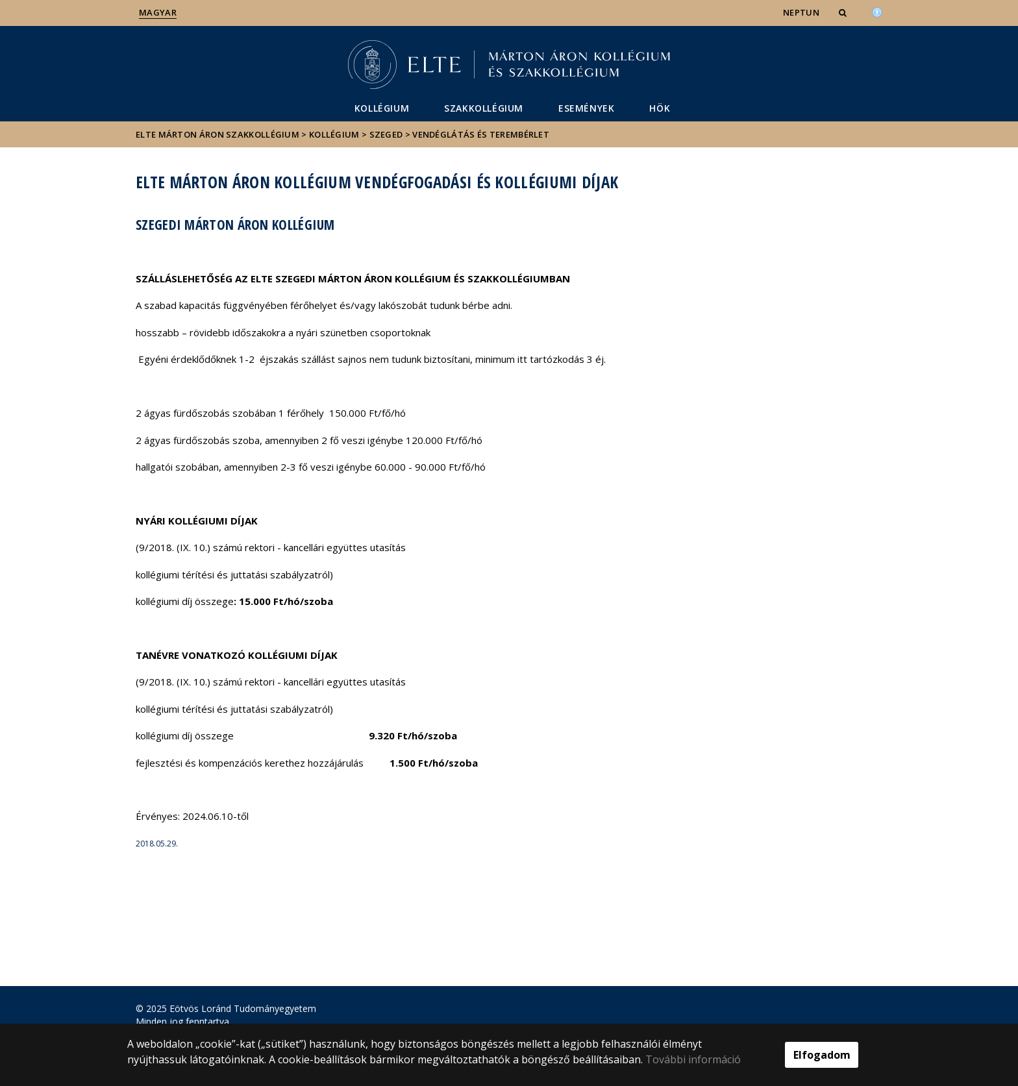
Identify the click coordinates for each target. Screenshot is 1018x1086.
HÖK (659, 108)
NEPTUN (801, 12)
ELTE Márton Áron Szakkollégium (217, 134)
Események (586, 108)
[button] (844, 12)
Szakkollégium (483, 108)
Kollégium (381, 108)
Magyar (158, 12)
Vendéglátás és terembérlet (480, 134)
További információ (693, 1059)
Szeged (386, 134)
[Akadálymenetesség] (877, 11)
